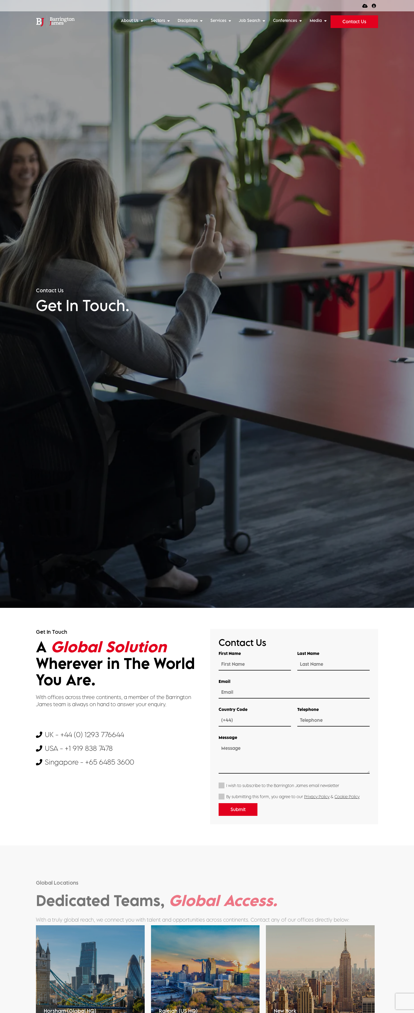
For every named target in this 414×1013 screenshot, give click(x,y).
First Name (230, 653)
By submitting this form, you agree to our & (293, 796)
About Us (130, 20)
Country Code (233, 709)
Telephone (308, 709)
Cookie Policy (347, 796)
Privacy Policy (317, 796)
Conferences (285, 20)
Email (224, 681)
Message (228, 737)
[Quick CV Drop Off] (365, 5)
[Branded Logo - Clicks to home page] (55, 21)
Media (316, 20)
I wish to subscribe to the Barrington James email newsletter (282, 785)
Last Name (308, 653)
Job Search (250, 20)
